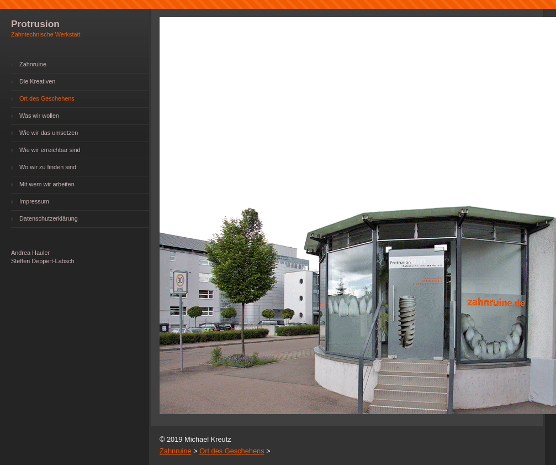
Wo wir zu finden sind (47, 167)
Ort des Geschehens (47, 98)
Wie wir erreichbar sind (50, 150)
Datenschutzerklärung (48, 218)
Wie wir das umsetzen (48, 132)
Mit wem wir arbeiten (47, 184)
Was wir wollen (39, 115)
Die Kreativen (37, 81)
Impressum (34, 201)
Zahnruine (32, 64)
